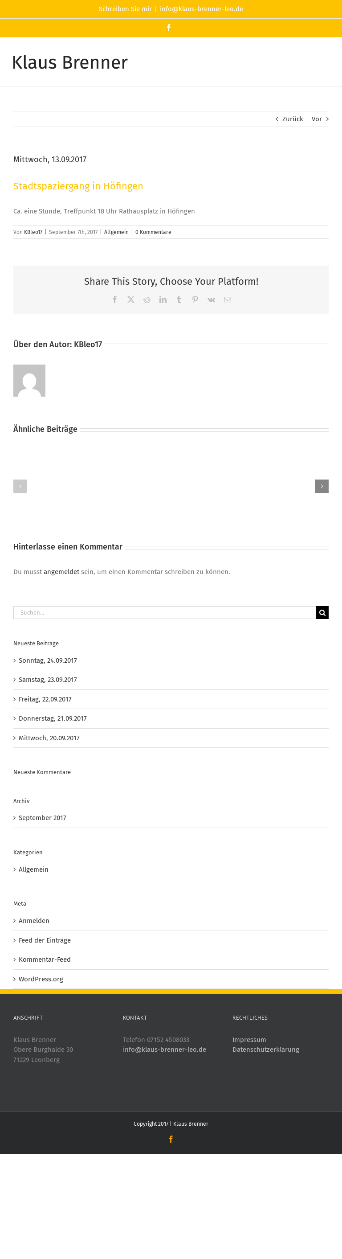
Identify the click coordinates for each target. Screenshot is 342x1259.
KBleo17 (33, 232)
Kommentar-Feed (45, 960)
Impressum (249, 1040)
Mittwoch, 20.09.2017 (49, 738)
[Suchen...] (164, 612)
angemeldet (61, 572)
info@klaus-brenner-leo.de (201, 9)
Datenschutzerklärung (265, 1050)
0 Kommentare (153, 232)
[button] (20, 486)
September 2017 (42, 818)
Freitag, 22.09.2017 (45, 699)
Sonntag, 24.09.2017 (48, 660)
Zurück (292, 119)
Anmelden (34, 921)
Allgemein (116, 232)
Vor (317, 119)
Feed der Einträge (45, 940)
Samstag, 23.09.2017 (48, 680)
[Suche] (322, 612)
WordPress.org (41, 979)
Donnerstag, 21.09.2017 (53, 718)
